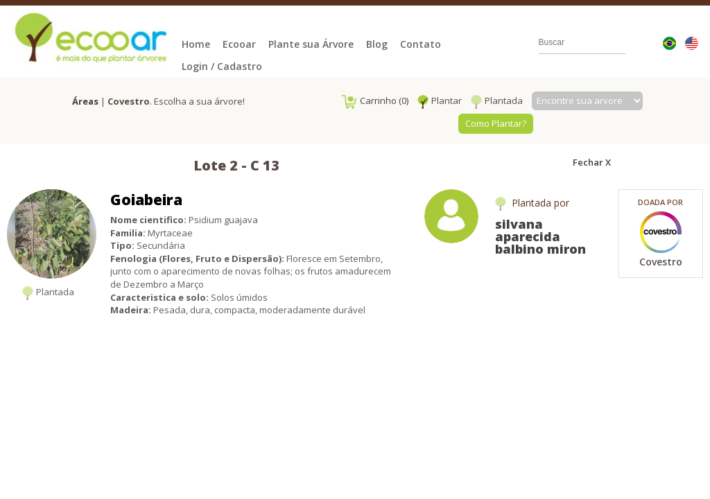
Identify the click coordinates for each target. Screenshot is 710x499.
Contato (420, 44)
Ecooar (239, 44)
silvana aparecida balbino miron (540, 236)
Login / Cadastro (222, 66)
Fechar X (592, 162)
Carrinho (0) (375, 100)
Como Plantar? (495, 123)
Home (196, 44)
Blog (377, 44)
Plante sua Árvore (311, 44)
